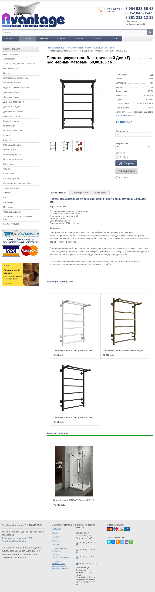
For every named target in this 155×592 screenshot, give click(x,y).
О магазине (44, 38)
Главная (10, 38)
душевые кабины (11, 554)
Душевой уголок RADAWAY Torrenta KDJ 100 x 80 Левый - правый (84, 500)
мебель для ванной (29, 550)
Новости (55, 540)
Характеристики (80, 193)
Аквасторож (9, 59)
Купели (6, 135)
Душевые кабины (11, 92)
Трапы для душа (11, 188)
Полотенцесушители (13, 159)
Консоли (7, 140)
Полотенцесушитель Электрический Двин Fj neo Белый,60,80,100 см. (86, 350)
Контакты (96, 38)
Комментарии (100, 193)
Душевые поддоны (12, 106)
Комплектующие (11, 224)
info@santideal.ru (17, 541)
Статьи (113, 38)
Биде (5, 197)
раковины (7, 557)
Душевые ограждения (13, 102)
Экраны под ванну (12, 212)
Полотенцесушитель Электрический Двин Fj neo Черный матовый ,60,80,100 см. (91, 417)
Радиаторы (8, 164)
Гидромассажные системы (16, 87)
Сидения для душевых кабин (17, 183)
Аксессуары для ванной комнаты (19, 63)
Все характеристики (125, 115)
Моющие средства (12, 154)
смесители (20, 557)
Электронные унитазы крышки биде (17, 217)
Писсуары (8, 207)
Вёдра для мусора (12, 82)
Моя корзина (114, 8)
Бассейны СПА (10, 68)
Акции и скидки (10, 54)
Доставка (55, 536)
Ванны (6, 73)
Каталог (27, 38)
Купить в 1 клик (126, 171)
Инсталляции (9, 126)
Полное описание (58, 193)
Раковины (8, 202)
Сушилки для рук (11, 178)
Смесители (8, 173)
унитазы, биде (30, 554)
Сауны (6, 169)
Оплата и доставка (78, 39)
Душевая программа (13, 111)
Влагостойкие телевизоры (15, 78)
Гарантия (61, 38)
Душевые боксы (11, 97)
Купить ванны (9, 550)
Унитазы (7, 193)
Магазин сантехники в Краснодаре (21, 547)
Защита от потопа (11, 116)
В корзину (126, 163)
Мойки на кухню (11, 149)
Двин (151, 74)
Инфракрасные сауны (13, 130)
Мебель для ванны (12, 145)
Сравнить (123, 177)
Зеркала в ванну (11, 121)
